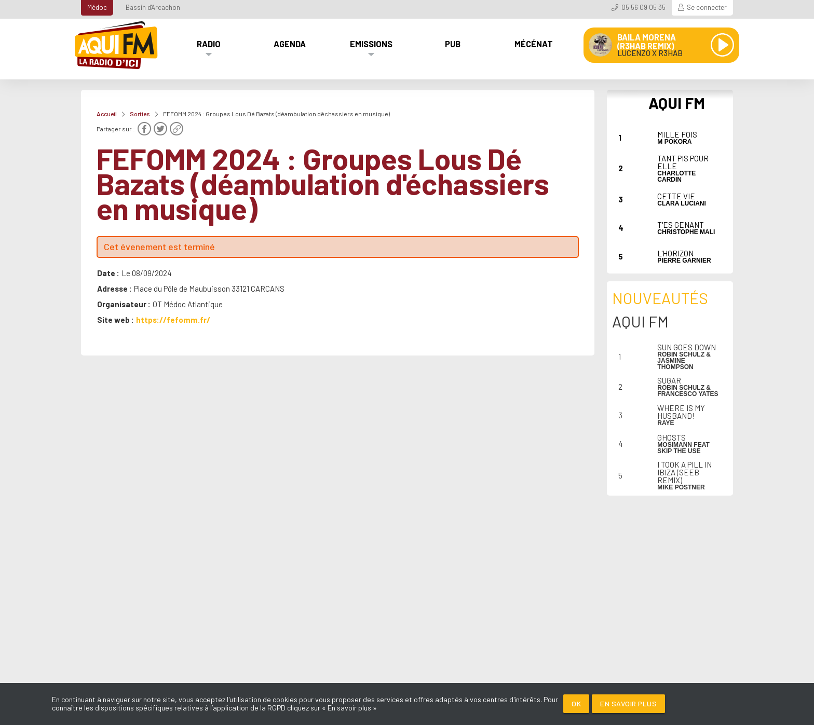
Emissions (371, 43)
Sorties (140, 113)
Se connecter (707, 7)
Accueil (107, 113)
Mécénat (533, 43)
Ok (576, 703)
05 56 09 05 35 (643, 7)
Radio (209, 43)
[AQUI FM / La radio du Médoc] (117, 45)
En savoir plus (628, 703)
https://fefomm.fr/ (173, 319)
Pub (452, 43)
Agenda (290, 43)
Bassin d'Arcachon (153, 7)
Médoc (97, 7)
